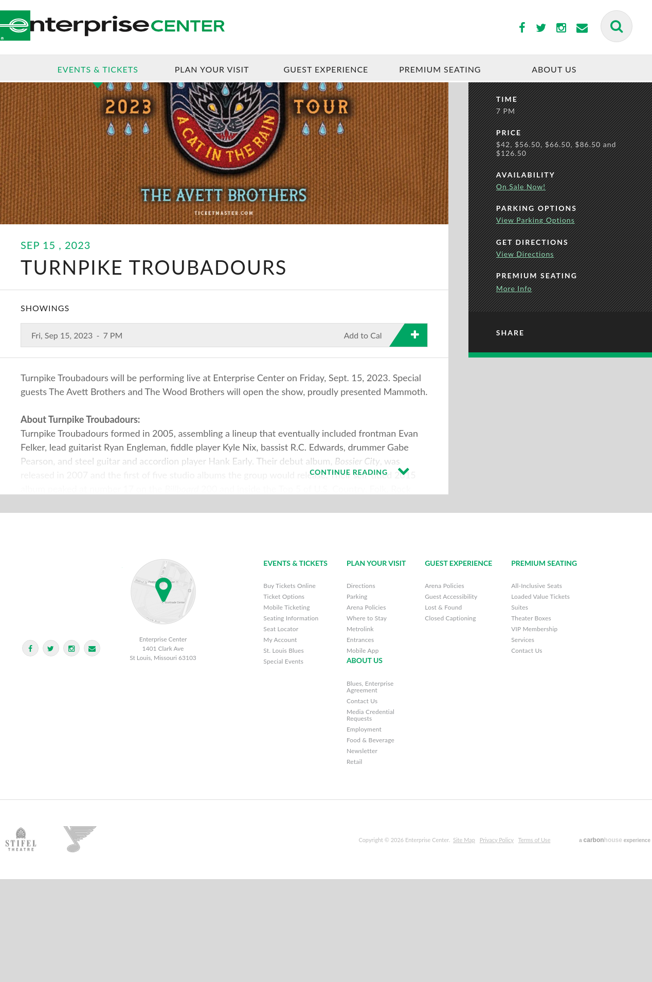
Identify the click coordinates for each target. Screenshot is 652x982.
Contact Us (526, 753)
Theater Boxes (531, 721)
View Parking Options (535, 325)
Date (507, 170)
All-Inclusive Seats (536, 688)
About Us (554, 70)
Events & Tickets (98, 70)
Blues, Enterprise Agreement (370, 789)
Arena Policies (366, 710)
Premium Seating (440, 70)
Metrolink (360, 732)
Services (522, 742)
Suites (519, 710)
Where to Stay (367, 721)
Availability (525, 280)
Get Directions (532, 347)
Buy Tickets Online (289, 688)
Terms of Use (534, 942)
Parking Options (536, 313)
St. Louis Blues (283, 753)
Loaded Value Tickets (540, 699)
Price (508, 238)
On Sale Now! (521, 292)
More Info (514, 393)
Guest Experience (326, 70)
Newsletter (362, 854)
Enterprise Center (183, 28)
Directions (361, 688)
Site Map (464, 942)
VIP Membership (534, 732)
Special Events (283, 764)
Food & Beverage (370, 843)
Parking (357, 699)
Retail (355, 864)
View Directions (525, 358)
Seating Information (290, 721)
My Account (280, 742)
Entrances (360, 742)
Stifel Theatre (65, 942)
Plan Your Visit (212, 70)
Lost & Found (443, 710)
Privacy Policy (497, 942)
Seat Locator (280, 732)
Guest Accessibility (451, 699)
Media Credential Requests (370, 818)
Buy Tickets (564, 128)
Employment (364, 832)
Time (507, 204)
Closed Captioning (450, 721)
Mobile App (363, 753)
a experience (614, 943)
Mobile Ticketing (286, 710)
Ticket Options (283, 699)
